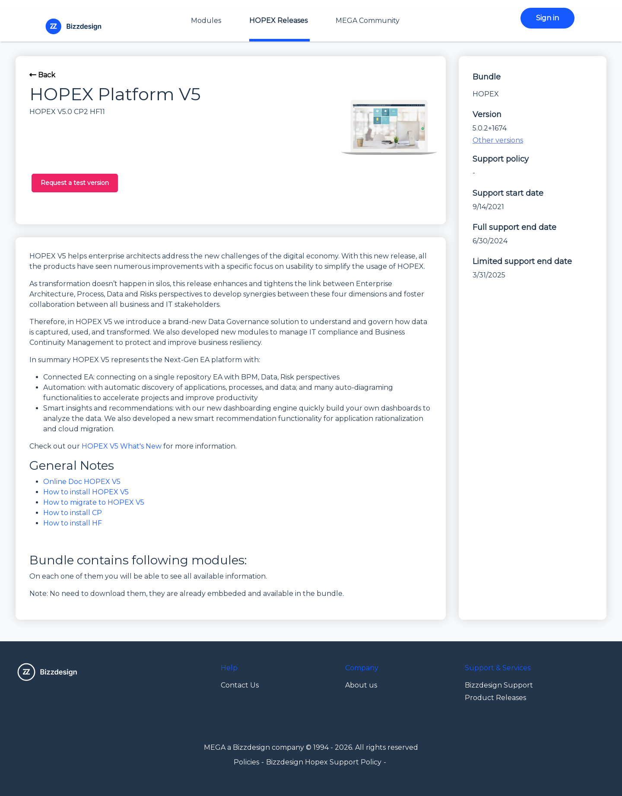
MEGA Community (368, 20)
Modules (206, 20)
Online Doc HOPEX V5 (82, 482)
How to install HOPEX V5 (86, 492)
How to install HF (72, 523)
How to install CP (72, 513)
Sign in (547, 18)
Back (42, 75)
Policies (246, 762)
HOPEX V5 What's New (122, 446)
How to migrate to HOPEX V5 (93, 502)
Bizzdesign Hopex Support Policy (323, 762)
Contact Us (240, 685)
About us (361, 685)
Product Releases (495, 698)
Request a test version (75, 183)
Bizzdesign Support (499, 685)
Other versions (498, 140)
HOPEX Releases (278, 20)
